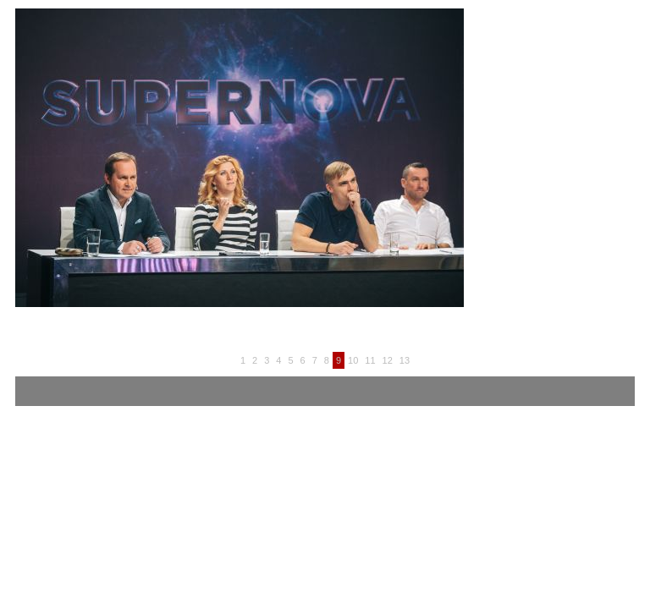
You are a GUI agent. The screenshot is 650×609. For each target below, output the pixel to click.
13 (404, 360)
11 (370, 360)
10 (353, 360)
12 (388, 360)
